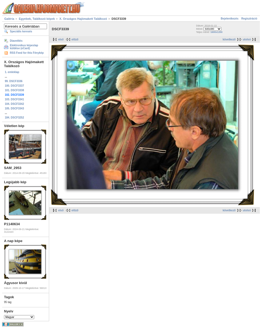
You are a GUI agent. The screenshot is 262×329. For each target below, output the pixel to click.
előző (75, 39)
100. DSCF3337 (14, 85)
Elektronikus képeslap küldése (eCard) (24, 47)
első (61, 39)
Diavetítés (16, 40)
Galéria (9, 18)
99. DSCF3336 (13, 81)
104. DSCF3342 (14, 103)
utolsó (247, 39)
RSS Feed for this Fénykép (27, 52)
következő (229, 39)
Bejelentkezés (229, 18)
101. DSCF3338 (14, 90)
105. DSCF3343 (14, 108)
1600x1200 (216, 32)
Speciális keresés (21, 31)
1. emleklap (12, 72)
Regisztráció (249, 18)
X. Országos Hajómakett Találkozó (83, 18)
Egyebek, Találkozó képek (37, 18)
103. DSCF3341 (14, 99)
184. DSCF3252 (14, 117)
